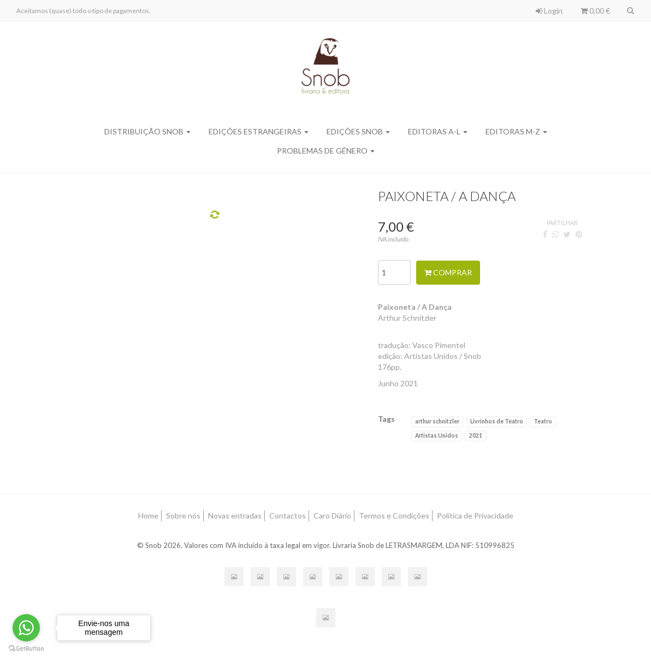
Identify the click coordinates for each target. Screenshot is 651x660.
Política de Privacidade (475, 515)
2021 (475, 435)
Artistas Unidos (436, 435)
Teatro (543, 421)
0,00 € (595, 10)
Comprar (448, 272)
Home (148, 515)
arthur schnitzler (437, 421)
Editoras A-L (437, 131)
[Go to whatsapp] (26, 627)
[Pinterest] (579, 234)
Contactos (287, 515)
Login (549, 10)
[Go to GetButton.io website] (26, 648)
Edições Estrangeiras (259, 131)
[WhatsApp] (555, 234)
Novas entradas (235, 515)
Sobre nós (183, 515)
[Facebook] (545, 234)
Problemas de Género (326, 150)
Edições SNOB (358, 131)
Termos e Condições (394, 515)
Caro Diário (332, 515)
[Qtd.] (394, 272)
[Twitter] (567, 234)
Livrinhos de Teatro (496, 421)
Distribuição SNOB (147, 131)
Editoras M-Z (516, 131)
